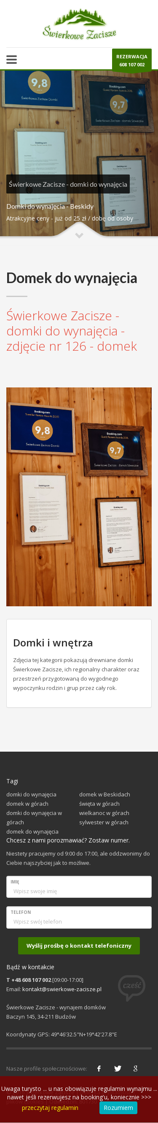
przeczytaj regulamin (50, 1108)
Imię (15, 882)
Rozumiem (118, 1108)
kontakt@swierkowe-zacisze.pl (62, 989)
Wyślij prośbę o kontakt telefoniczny (79, 945)
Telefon (21, 912)
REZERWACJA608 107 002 (132, 62)
